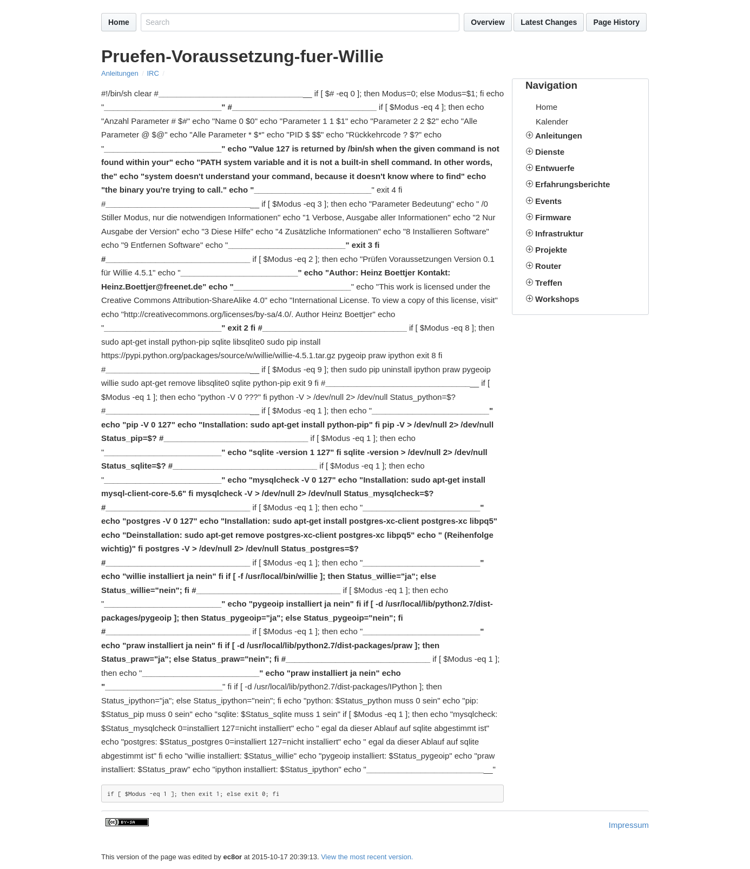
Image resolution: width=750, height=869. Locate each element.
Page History (616, 22)
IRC (153, 73)
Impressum (629, 825)
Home (118, 22)
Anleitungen (120, 73)
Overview (487, 22)
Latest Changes (549, 22)
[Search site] (300, 22)
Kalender (552, 121)
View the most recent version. (367, 857)
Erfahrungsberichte (572, 184)
